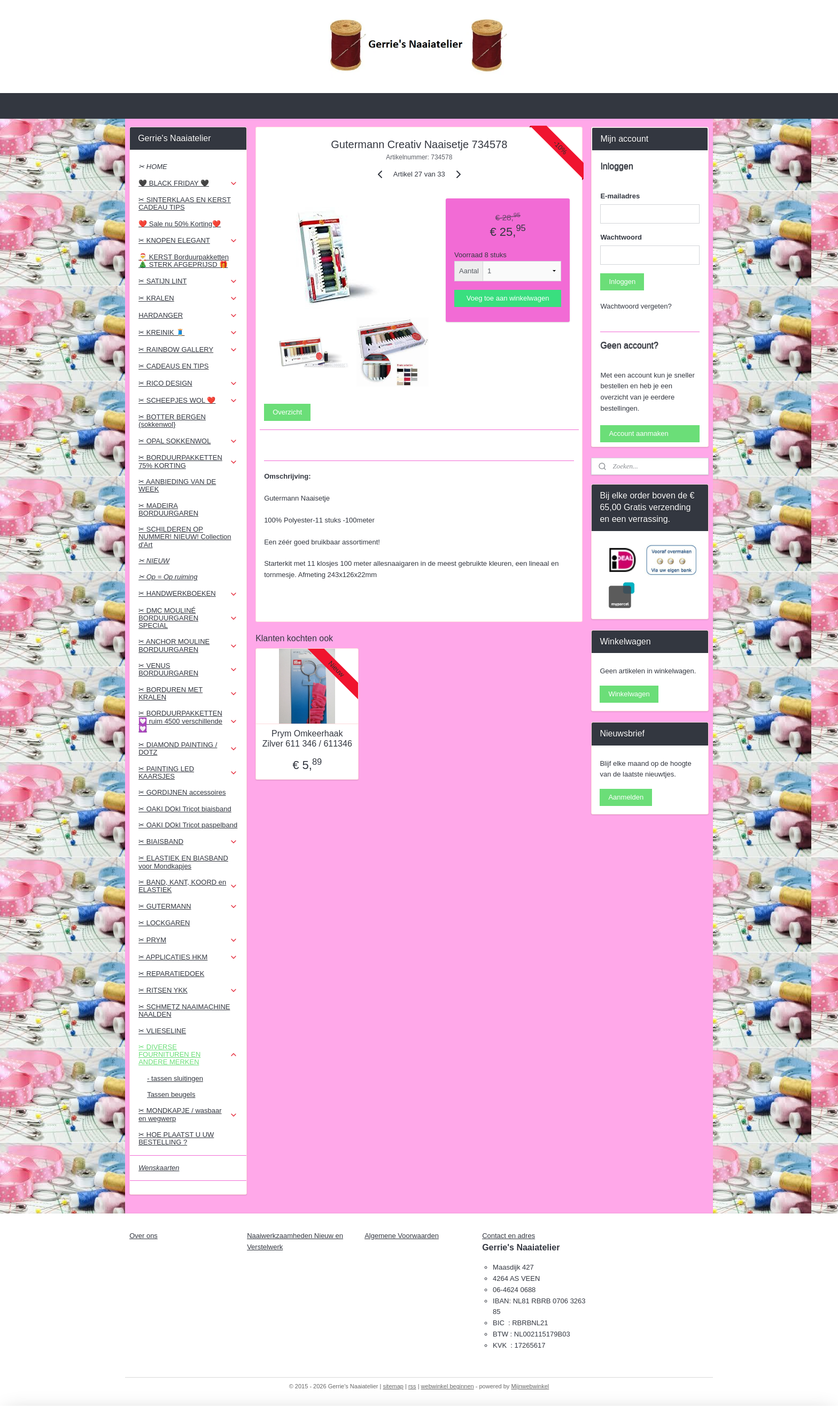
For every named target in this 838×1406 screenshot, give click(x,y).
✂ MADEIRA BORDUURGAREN (168, 509)
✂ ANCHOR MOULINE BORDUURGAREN (187, 645)
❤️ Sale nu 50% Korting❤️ (179, 224)
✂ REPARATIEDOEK (171, 974)
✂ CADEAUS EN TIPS (173, 366)
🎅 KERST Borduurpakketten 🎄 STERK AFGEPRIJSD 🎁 (183, 260)
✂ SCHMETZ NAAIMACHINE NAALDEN (184, 1010)
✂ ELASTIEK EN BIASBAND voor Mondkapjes (183, 862)
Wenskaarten (158, 1168)
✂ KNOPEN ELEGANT (187, 240)
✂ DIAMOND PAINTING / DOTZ (187, 748)
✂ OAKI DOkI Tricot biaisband (184, 809)
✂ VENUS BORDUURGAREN (187, 669)
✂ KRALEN (187, 298)
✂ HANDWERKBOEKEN (187, 593)
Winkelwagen (628, 694)
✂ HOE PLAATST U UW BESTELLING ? (176, 1138)
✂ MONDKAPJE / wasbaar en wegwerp (187, 1114)
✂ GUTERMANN (187, 906)
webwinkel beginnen (447, 1386)
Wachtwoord (621, 237)
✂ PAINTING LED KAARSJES (187, 772)
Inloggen (622, 282)
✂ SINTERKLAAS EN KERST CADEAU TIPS (184, 203)
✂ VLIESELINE (162, 1031)
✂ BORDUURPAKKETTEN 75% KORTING (187, 461)
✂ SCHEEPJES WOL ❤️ (187, 400)
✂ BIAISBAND (187, 842)
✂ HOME (152, 167)
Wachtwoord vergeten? (635, 306)
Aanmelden (625, 797)
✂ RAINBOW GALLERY (187, 349)
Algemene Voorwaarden (401, 1236)
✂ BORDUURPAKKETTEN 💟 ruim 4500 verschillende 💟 (187, 721)
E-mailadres (620, 196)
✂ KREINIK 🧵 (187, 332)
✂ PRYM (187, 940)
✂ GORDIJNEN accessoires (182, 792)
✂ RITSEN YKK (187, 990)
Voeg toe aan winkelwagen (507, 298)
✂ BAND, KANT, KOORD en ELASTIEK (187, 886)
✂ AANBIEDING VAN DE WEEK (177, 485)
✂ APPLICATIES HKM (187, 957)
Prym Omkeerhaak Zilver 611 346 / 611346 (307, 738)
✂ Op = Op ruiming (167, 577)
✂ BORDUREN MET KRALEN (187, 693)
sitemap (393, 1386)
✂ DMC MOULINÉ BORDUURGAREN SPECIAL (187, 618)
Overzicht (287, 412)
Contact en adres (508, 1236)
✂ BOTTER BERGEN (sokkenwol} (172, 420)
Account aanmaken (638, 433)
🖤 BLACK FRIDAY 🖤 (187, 183)
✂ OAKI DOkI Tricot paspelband (187, 825)
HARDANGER (187, 315)
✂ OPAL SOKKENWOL (187, 441)
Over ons (143, 1236)
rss (412, 1386)
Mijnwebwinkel (530, 1386)
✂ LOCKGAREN (164, 923)
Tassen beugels (171, 1094)
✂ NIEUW (153, 561)
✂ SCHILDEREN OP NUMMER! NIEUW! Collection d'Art (184, 537)
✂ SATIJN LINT (187, 281)
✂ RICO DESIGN (187, 383)
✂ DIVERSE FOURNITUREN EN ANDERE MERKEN (187, 1054)
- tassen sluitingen (175, 1078)
